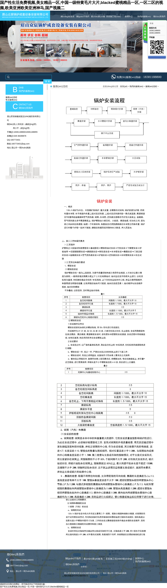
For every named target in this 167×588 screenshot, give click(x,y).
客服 (151, 23)
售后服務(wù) (11, 100)
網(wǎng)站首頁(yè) (67, 19)
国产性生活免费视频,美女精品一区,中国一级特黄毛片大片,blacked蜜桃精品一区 (34, 586)
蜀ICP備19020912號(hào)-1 (76, 575)
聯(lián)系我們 (159, 16)
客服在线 (145, 33)
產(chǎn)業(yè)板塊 (98, 19)
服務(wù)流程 (11, 97)
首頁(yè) (123, 86)
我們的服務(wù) (144, 16)
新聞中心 (129, 16)
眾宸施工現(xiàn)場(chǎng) (113, 19)
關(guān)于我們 (82, 16)
